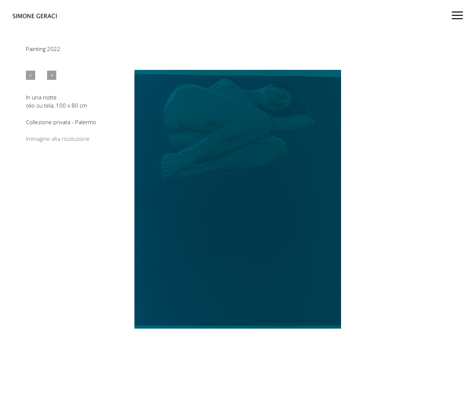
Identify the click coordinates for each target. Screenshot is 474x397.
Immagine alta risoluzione (58, 138)
